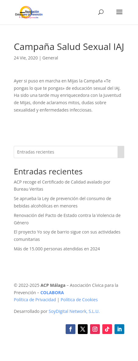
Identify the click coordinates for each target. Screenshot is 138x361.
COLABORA (52, 292)
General (50, 58)
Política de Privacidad (35, 299)
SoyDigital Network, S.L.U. (74, 311)
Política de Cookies (79, 299)
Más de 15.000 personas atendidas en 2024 (57, 249)
